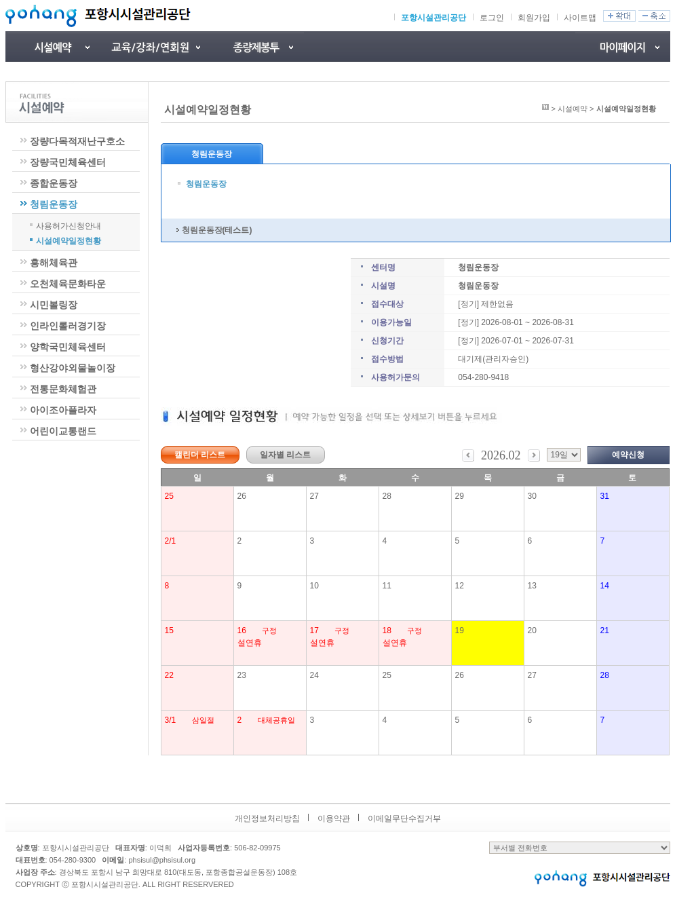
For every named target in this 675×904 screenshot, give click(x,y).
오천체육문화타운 (68, 283)
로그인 (492, 17)
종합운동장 (53, 183)
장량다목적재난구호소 (77, 141)
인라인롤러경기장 (68, 325)
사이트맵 (580, 17)
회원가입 (534, 17)
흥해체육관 (53, 262)
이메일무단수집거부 (404, 818)
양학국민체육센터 (68, 346)
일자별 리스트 (285, 454)
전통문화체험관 (63, 388)
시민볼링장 (53, 304)
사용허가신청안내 (68, 225)
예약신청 (628, 454)
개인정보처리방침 (267, 818)
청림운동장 (53, 204)
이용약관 (333, 818)
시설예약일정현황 (68, 240)
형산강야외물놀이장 (72, 367)
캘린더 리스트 (199, 454)
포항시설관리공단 (433, 17)
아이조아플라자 (63, 409)
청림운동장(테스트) (217, 230)
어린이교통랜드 (63, 431)
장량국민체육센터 (68, 162)
